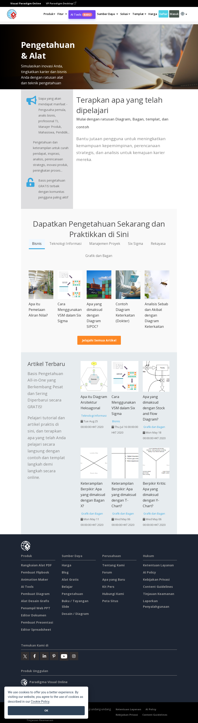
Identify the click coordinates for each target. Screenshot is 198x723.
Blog (65, 572)
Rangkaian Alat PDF (36, 565)
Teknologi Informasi (65, 243)
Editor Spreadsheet (36, 629)
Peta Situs (110, 601)
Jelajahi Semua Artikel (99, 340)
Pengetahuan (72, 594)
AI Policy (149, 572)
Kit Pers (108, 587)
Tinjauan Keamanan (158, 594)
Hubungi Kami (113, 594)
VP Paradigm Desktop (61, 3)
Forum (107, 572)
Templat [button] (139, 14)
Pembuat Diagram (35, 594)
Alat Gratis (70, 579)
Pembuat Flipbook (35, 572)
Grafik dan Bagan (98, 255)
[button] (62, 14)
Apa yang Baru (113, 579)
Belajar (67, 587)
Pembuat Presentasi (37, 622)
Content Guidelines (158, 587)
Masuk (174, 14)
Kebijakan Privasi (156, 579)
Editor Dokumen (33, 615)
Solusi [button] (125, 14)
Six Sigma (135, 243)
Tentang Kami (113, 565)
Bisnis (37, 243)
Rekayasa (158, 243)
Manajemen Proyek (104, 243)
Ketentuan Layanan (158, 565)
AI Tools (81, 14)
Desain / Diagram (75, 614)
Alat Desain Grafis (35, 601)
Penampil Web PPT (35, 608)
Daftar (163, 14)
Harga (152, 14)
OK (46, 710)
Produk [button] (49, 14)
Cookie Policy (40, 702)
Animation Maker (34, 579)
